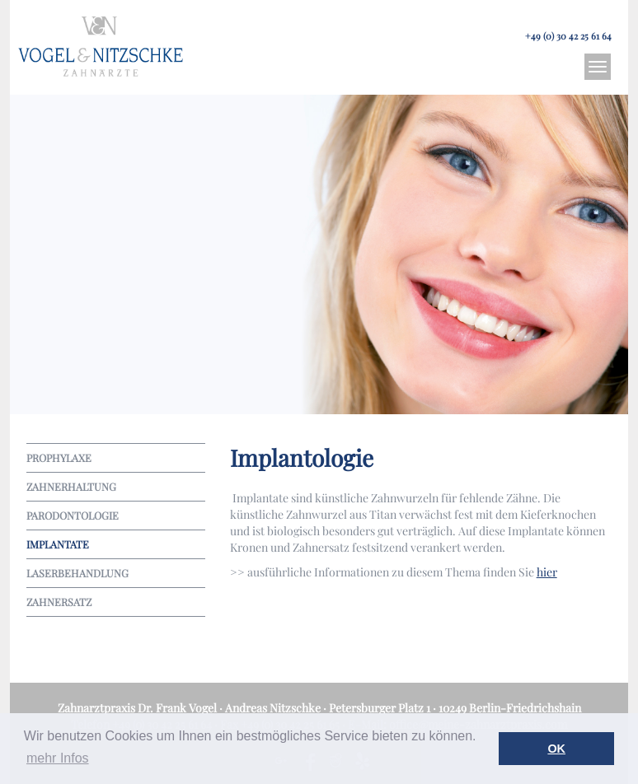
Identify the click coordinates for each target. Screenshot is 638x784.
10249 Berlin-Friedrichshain (510, 708)
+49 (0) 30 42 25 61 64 (568, 36)
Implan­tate (57, 544)
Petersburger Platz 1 (379, 708)
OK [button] (556, 748)
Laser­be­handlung (77, 573)
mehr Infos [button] (57, 758)
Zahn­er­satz (58, 602)
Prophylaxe (58, 457)
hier (547, 572)
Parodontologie (72, 515)
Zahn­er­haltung (71, 486)
